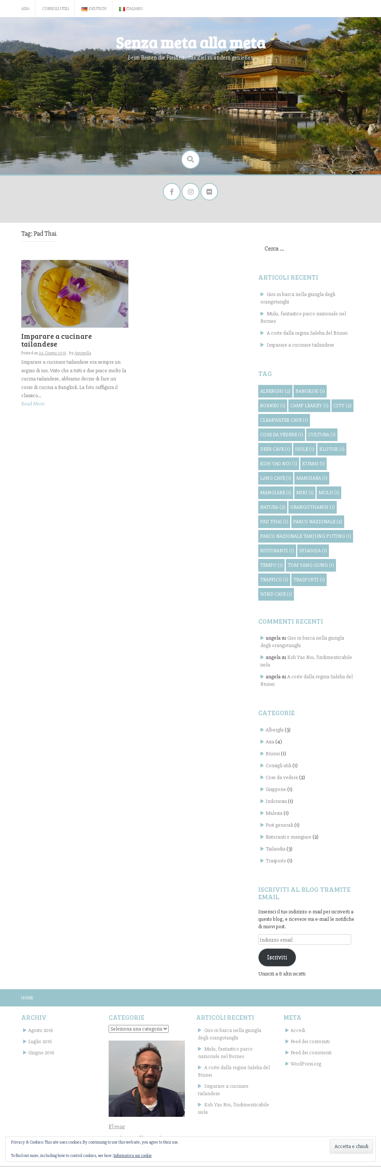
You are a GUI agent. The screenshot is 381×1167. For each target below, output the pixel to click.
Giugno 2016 (41, 1054)
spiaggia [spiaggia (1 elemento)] (313, 551)
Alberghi (275, 731)
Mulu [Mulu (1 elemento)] (328, 493)
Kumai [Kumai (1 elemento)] (313, 464)
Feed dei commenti (311, 1054)
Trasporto (276, 862)
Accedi (298, 1031)
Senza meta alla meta (190, 42)
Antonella (82, 354)
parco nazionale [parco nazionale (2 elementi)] (317, 522)
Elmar (117, 1128)
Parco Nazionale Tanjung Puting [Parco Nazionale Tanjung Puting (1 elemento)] (305, 537)
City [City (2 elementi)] (342, 406)
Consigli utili (55, 9)
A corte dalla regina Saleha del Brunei (307, 334)
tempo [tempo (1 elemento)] (271, 566)
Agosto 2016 (40, 1031)
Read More (33, 404)
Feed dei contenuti (310, 1042)
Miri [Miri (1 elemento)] (305, 493)
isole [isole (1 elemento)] (304, 450)
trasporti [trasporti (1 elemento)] (309, 580)
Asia (25, 9)
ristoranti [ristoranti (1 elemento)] (277, 551)
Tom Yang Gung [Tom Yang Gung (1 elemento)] (311, 566)
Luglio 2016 (40, 1042)
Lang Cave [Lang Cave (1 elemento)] (275, 479)
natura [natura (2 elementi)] (272, 508)
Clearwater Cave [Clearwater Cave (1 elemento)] (284, 421)
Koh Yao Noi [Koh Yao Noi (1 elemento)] (278, 464)
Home (27, 999)
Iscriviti (277, 958)
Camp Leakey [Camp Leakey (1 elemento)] (309, 406)
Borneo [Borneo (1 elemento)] (272, 406)
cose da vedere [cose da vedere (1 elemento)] (281, 435)
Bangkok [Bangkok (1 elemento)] (310, 392)
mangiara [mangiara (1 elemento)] (311, 479)
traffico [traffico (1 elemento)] (274, 580)
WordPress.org (306, 1065)
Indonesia (276, 802)
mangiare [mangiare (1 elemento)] (275, 493)
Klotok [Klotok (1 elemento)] (332, 450)
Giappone (276, 790)
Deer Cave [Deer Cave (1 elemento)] (275, 450)
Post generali (279, 826)
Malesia (274, 814)
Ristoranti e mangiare (288, 838)
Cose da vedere (282, 778)
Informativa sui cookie (132, 1155)
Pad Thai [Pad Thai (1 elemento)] (274, 522)
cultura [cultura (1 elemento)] (322, 435)
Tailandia (275, 850)
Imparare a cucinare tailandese (56, 341)
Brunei (273, 755)
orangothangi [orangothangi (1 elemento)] (312, 508)
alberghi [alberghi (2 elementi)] (275, 392)
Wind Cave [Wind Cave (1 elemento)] (276, 595)
